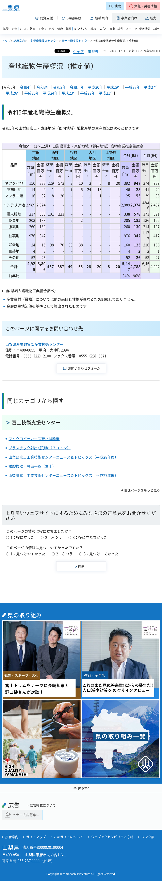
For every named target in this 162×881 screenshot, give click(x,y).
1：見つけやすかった (28, 553)
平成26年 (13, 93)
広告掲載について (43, 805)
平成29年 (114, 87)
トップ (6, 41)
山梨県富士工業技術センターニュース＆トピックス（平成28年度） (63, 457)
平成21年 (106, 93)
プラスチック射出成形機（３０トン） (39, 448)
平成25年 (31, 93)
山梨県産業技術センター (43, 41)
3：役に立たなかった (90, 537)
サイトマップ (36, 836)
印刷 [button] (95, 51)
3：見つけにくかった (101, 553)
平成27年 (151, 87)
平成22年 (87, 93)
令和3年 (42, 87)
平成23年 (69, 93)
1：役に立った (22, 537)
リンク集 (147, 836)
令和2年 (59, 87)
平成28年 (132, 87)
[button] (143, 6)
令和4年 (26, 87)
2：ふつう (53, 537)
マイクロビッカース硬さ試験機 (34, 438)
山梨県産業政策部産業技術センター (34, 344)
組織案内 (19, 41)
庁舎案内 (11, 836)
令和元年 (77, 87)
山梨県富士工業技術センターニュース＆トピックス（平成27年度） (63, 475)
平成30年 (95, 87)
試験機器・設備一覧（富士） (32, 466)
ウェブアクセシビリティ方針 (112, 836)
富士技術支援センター (76, 41)
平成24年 (50, 93)
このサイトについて (68, 836)
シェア (78, 51)
